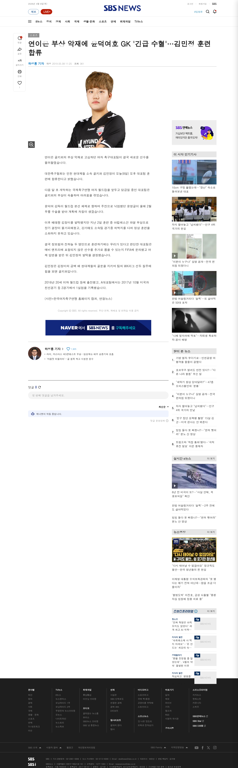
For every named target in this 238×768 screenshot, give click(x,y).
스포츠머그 (143, 694)
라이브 (168, 702)
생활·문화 (89, 21)
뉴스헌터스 (61, 698)
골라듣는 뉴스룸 (91, 713)
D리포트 (114, 710)
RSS (167, 714)
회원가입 (203, 3)
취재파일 (125, 21)
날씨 (167, 694)
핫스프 (175, 619)
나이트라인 (61, 718)
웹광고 (70, 747)
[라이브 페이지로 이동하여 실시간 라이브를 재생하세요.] (46, 11)
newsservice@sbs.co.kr (125, 764)
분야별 (31, 689)
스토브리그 (143, 706)
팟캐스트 (197, 698)
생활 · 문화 (33, 714)
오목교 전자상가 (145, 725)
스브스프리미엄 (200, 689)
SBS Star (198, 720)
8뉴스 (39, 21)
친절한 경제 (116, 702)
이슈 (30, 730)
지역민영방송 (179, 747)
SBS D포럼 (199, 725)
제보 (167, 698)
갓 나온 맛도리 (145, 721)
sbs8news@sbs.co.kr (128, 759)
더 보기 (210, 458)
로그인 (190, 3)
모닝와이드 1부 (63, 702)
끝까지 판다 (116, 725)
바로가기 (169, 689)
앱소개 (168, 710)
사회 (67, 21)
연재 (112, 689)
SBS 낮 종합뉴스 (91, 725)
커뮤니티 (197, 702)
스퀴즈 (196, 706)
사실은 (113, 694)
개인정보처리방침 (86, 747)
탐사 (112, 729)
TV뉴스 (139, 21)
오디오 (86, 707)
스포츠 (103, 21)
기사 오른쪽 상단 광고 (193, 90)
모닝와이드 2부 (63, 706)
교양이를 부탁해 (145, 702)
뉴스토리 (60, 722)
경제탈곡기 (177, 655)
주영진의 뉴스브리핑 (65, 710)
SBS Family (158, 747)
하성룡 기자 (54, 349)
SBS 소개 (34, 748)
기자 (167, 706)
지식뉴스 (197, 694)
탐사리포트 (115, 719)
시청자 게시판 (171, 718)
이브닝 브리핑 (89, 698)
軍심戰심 (87, 694)
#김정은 (198, 11)
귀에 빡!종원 (144, 698)
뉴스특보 (60, 726)
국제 (76, 21)
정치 (49, 21)
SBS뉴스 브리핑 (91, 721)
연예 (113, 21)
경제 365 (114, 706)
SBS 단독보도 (117, 698)
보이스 (86, 717)
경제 (58, 21)
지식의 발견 (177, 637)
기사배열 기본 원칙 (156, 767)
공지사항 (169, 728)
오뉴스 (59, 714)
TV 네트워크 (34, 726)
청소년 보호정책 (174, 767)
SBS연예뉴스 (200, 716)
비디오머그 (143, 689)
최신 (30, 694)
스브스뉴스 (143, 715)
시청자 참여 (54, 748)
